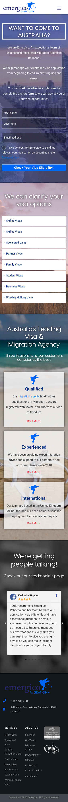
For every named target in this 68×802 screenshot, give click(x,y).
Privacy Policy (10, 157)
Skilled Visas (14, 220)
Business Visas (15, 286)
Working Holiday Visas (20, 297)
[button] (59, 8)
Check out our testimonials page (34, 575)
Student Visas (14, 275)
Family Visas (14, 264)
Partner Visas (14, 253)
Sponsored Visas (16, 242)
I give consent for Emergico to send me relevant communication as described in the (28, 152)
